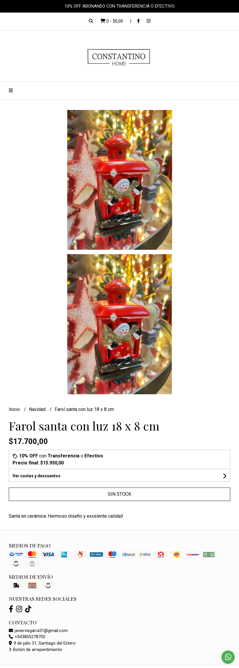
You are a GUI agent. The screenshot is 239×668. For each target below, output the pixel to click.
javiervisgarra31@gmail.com (38, 630)
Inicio (15, 409)
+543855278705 (27, 636)
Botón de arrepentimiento (35, 649)
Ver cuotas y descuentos (36, 476)
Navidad (38, 409)
